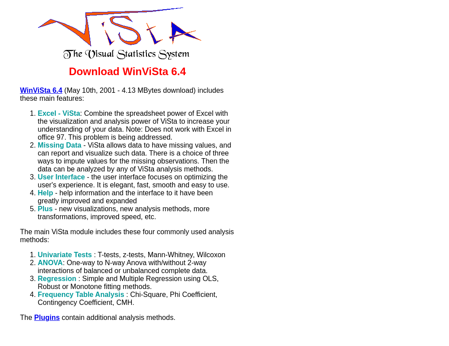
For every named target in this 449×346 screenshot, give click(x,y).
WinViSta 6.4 (41, 90)
